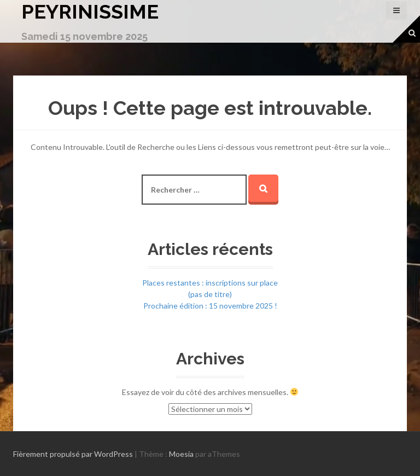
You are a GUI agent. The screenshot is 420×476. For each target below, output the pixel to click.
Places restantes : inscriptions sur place (210, 282)
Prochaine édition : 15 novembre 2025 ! (210, 305)
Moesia (181, 453)
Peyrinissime (90, 11)
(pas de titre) (210, 294)
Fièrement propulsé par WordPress (73, 453)
